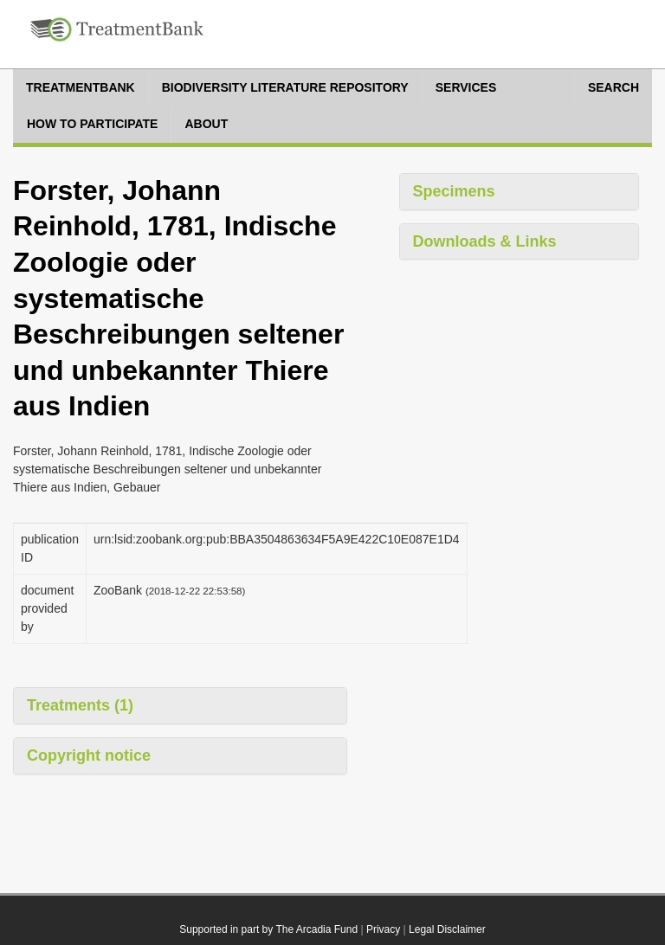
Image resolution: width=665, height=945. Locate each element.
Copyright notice (89, 755)
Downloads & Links (485, 241)
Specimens (454, 191)
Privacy (383, 929)
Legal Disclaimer (447, 929)
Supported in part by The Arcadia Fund (268, 929)
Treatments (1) (80, 705)
